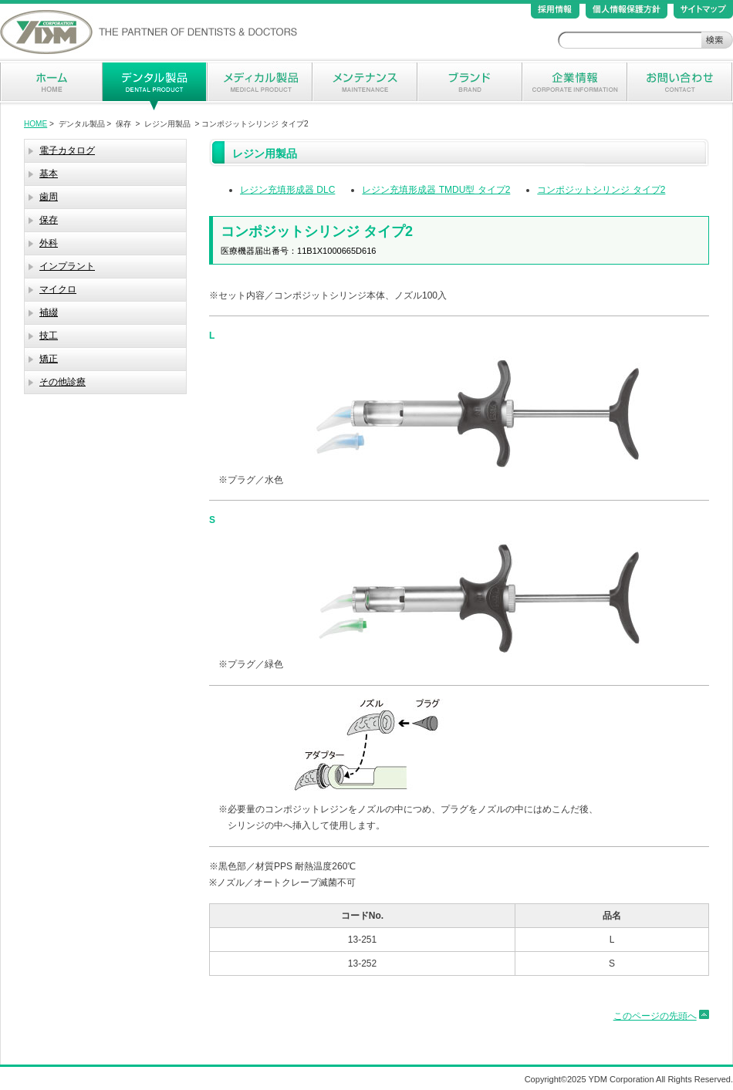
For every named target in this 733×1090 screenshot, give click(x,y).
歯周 (48, 196)
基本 (48, 173)
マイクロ (57, 289)
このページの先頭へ (655, 1016)
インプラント (67, 266)
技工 (48, 335)
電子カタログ (67, 150)
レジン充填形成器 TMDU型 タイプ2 (436, 189)
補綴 (48, 312)
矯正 (48, 358)
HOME (35, 124)
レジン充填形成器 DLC (287, 189)
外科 (48, 243)
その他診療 (62, 381)
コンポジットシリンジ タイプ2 (601, 189)
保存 (48, 219)
